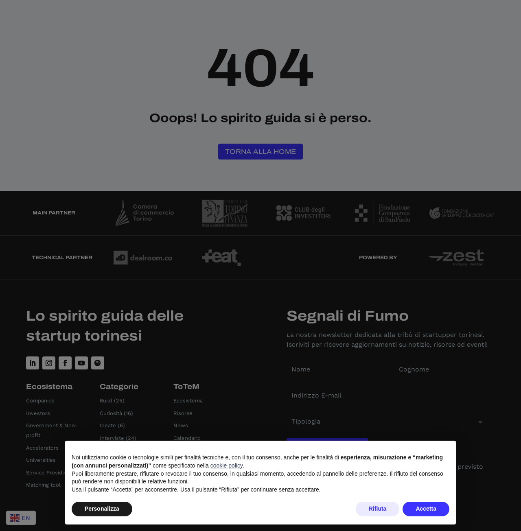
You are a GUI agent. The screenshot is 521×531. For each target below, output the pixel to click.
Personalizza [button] (102, 508)
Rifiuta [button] (378, 508)
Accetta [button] (426, 508)
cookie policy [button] (226, 465)
